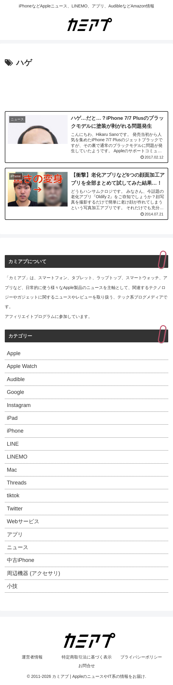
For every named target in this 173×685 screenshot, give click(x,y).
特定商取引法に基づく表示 (87, 657)
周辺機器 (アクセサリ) (33, 573)
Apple (14, 353)
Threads (17, 483)
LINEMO (17, 457)
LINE (13, 444)
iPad (12, 418)
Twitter (15, 509)
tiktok (13, 495)
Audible (16, 379)
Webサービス (23, 521)
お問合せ (86, 665)
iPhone (15, 431)
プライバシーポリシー (141, 657)
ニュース (17, 547)
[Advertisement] (86, 87)
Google (15, 392)
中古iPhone (20, 560)
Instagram (19, 405)
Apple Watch (22, 366)
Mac (12, 470)
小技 (12, 586)
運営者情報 (32, 657)
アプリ (15, 535)
